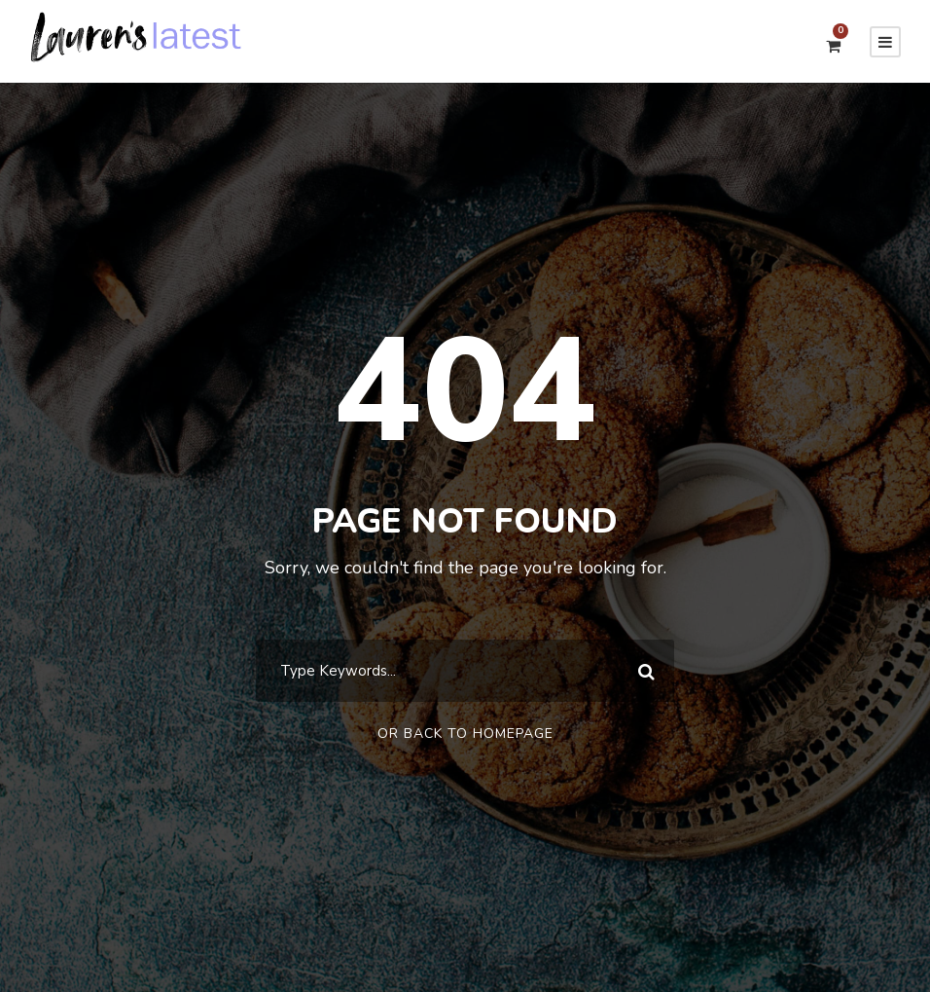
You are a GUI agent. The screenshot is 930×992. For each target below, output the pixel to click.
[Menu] (885, 41)
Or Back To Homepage (465, 733)
